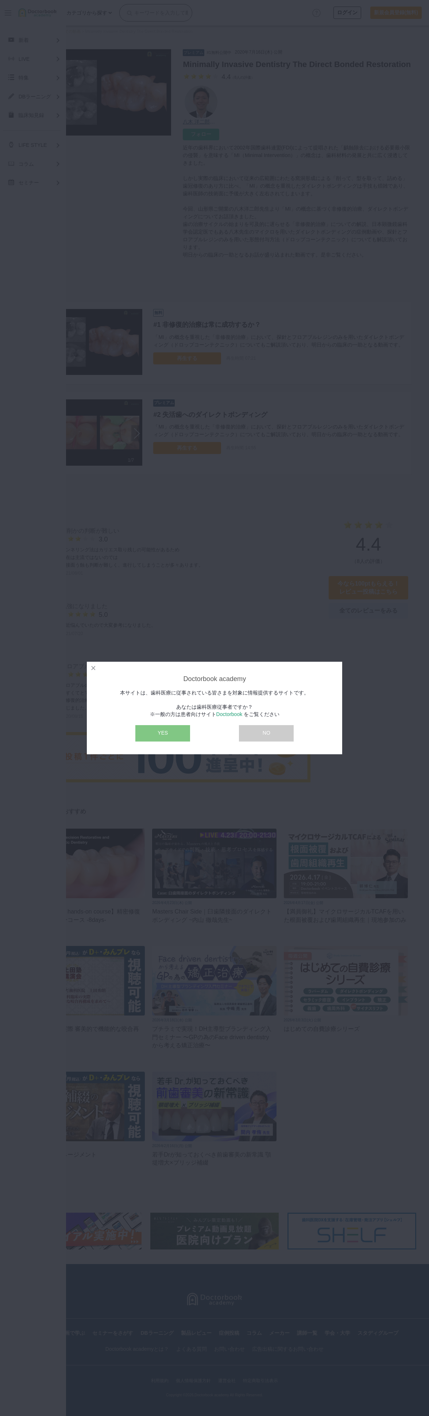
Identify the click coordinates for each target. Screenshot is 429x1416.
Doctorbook (229, 714)
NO (266, 733)
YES (163, 733)
